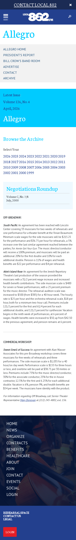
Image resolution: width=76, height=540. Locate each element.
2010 (6, 167)
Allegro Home (14, 49)
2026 (6, 156)
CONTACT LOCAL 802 (35, 4)
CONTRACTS (17, 443)
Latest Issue (11, 94)
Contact (10, 72)
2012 (54, 161)
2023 (30, 156)
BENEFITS (15, 449)
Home (11, 423)
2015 (30, 161)
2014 (38, 161)
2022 (38, 156)
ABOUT (12, 462)
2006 (38, 167)
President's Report (19, 55)
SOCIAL (13, 488)
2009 (14, 167)
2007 (30, 167)
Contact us (12, 516)
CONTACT (14, 475)
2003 (61, 167)
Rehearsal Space (16, 513)
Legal (7, 519)
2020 (54, 156)
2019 (61, 156)
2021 (46, 156)
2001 (14, 172)
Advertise (11, 67)
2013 (46, 161)
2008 (22, 167)
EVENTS (13, 481)
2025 (14, 156)
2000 (22, 172)
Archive (9, 78)
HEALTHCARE (18, 455)
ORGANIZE (15, 436)
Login (10, 532)
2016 (22, 161)
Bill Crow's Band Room (21, 61)
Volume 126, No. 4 (16, 101)
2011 (61, 161)
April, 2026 (11, 108)
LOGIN (12, 494)
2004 (54, 167)
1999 (30, 172)
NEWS (11, 430)
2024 (22, 156)
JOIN (10, 468)
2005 (46, 167)
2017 (14, 161)
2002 (6, 172)
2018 (6, 161)
